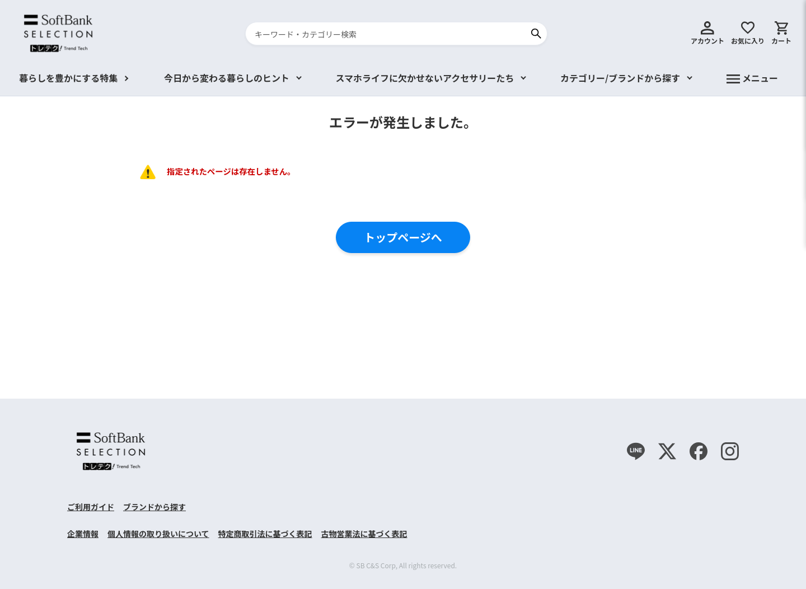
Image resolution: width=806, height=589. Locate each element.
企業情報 (83, 533)
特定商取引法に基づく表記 (265, 533)
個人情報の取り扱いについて (158, 533)
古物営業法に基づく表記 (364, 533)
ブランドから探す (154, 506)
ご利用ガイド (90, 506)
